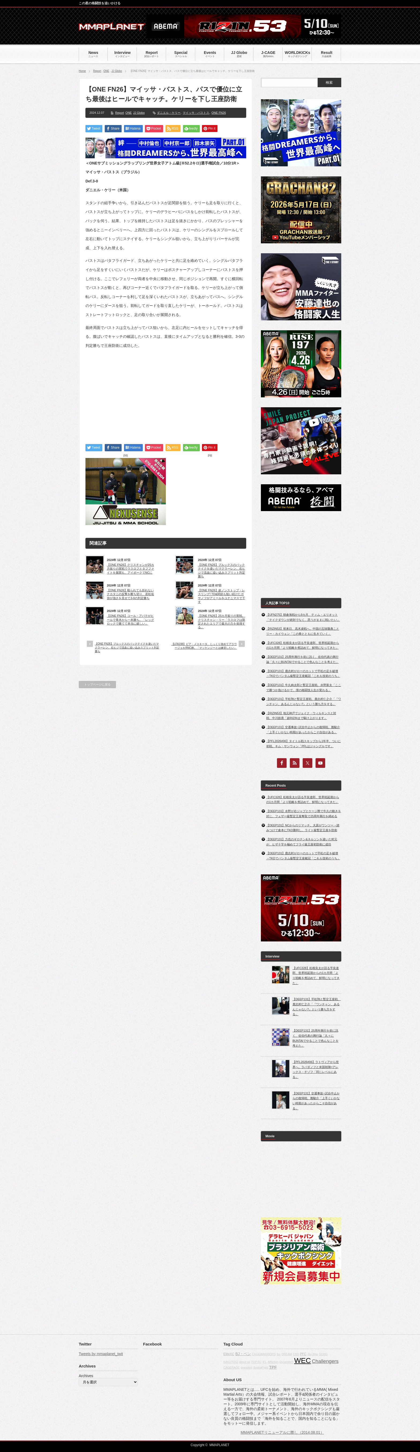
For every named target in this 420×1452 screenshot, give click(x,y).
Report (97, 70)
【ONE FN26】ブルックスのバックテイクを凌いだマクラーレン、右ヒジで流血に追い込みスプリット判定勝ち (221, 570)
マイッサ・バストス (196, 112)
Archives (86, 1376)
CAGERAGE (231, 1367)
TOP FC (256, 1361)
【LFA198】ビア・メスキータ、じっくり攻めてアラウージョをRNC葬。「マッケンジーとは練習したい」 (204, 646)
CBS (296, 1354)
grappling (246, 1367)
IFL (264, 1361)
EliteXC (228, 1354)
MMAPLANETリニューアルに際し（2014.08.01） (282, 1432)
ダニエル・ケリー (169, 112)
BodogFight (260, 1367)
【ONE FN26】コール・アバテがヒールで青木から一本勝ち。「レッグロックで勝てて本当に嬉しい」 (130, 619)
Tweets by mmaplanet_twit (101, 1354)
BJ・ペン (243, 1354)
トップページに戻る (97, 684)
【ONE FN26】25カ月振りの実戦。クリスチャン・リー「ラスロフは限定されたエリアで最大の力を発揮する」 (221, 621)
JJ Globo (116, 70)
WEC (302, 1360)
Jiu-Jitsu (313, 1354)
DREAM (287, 1354)
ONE (106, 70)
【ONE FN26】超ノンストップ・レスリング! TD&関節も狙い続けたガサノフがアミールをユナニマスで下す (221, 596)
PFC (303, 1354)
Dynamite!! (286, 1361)
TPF (273, 1367)
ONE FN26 (218, 112)
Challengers (325, 1361)
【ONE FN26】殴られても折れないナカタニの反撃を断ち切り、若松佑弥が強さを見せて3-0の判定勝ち (130, 594)
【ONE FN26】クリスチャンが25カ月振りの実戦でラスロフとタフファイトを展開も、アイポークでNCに (130, 568)
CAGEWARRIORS (264, 1354)
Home (82, 70)
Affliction (273, 1361)
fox (278, 1354)
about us (244, 1361)
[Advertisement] (165, 391)
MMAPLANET (219, 1445)
